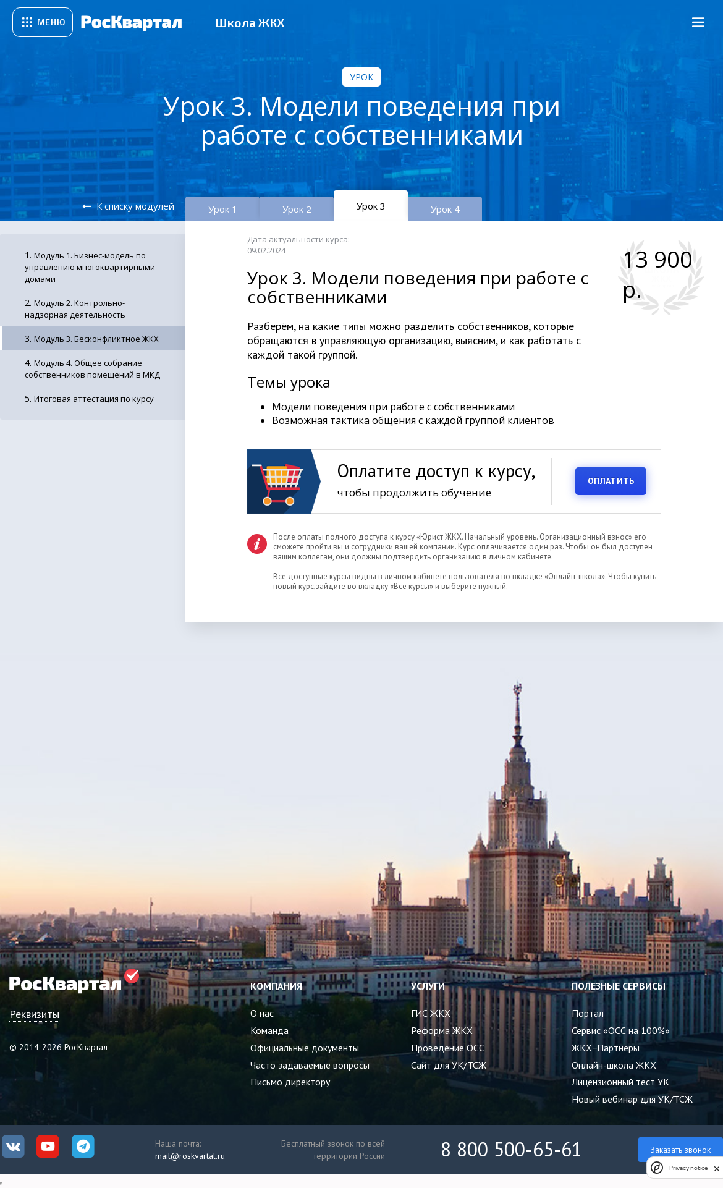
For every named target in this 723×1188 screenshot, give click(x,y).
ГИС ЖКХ (430, 1013)
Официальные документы (304, 1048)
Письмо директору (290, 1082)
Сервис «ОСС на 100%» (621, 1030)
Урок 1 (222, 209)
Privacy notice (688, 1168)
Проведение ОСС (447, 1048)
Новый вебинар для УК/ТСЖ (632, 1099)
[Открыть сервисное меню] (42, 22)
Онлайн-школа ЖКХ (614, 1065)
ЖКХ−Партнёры (606, 1048)
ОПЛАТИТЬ (611, 480)
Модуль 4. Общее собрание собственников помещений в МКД (92, 368)
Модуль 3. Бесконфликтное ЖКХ (96, 338)
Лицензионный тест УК (620, 1082)
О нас (262, 1013)
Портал (588, 1013)
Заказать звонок (681, 1149)
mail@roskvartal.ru (190, 1155)
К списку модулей (135, 206)
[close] (716, 1167)
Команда (269, 1030)
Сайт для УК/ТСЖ (448, 1065)
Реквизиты (34, 1014)
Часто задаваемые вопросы (310, 1065)
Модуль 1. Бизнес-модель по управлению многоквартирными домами (90, 267)
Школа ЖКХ (250, 22)
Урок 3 (371, 206)
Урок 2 (296, 209)
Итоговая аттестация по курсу (94, 398)
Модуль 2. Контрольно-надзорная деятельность (75, 308)
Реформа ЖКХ (442, 1030)
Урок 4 (445, 209)
